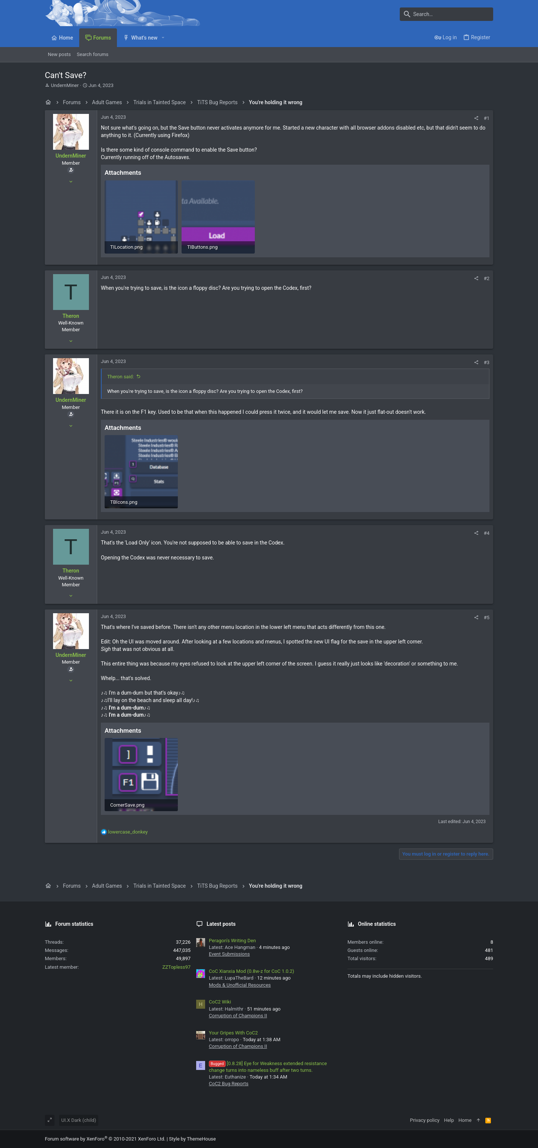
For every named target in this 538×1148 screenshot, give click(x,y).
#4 (486, 533)
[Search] (446, 14)
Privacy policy (424, 1120)
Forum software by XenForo (105, 1139)
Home (464, 1120)
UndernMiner (64, 85)
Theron (70, 316)
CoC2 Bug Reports (228, 1083)
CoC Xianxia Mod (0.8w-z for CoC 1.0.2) (251, 971)
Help (449, 1120)
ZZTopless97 (176, 967)
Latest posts (221, 924)
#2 (486, 278)
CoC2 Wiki (220, 1002)
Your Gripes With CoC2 (233, 1033)
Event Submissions (229, 954)
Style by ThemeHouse (192, 1139)
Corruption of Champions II (238, 1015)
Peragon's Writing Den (232, 940)
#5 (486, 617)
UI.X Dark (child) (78, 1120)
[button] (163, 37)
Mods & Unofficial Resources (240, 985)
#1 (486, 118)
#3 (486, 362)
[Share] (476, 118)
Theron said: (120, 376)
